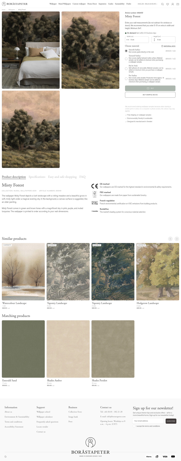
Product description (14, 177)
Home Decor (92, 4)
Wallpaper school (43, 412)
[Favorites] (167, 3)
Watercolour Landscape (14, 303)
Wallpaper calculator (45, 417)
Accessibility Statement (14, 427)
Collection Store (75, 412)
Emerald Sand (9, 380)
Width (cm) (130, 36)
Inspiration (102, 4)
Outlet (128, 4)
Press (70, 422)
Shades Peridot (99, 380)
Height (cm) (157, 36)
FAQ (82, 177)
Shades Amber (54, 380)
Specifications (37, 177)
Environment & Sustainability (17, 417)
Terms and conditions (13, 422)
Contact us (41, 432)
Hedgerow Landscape (148, 303)
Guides (110, 4)
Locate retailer (42, 427)
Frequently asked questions (47, 422)
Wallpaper (53, 4)
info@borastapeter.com (116, 417)
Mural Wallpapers (64, 4)
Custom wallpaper (79, 4)
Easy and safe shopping (62, 177)
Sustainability (119, 4)
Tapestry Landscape (57, 303)
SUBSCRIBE (171, 421)
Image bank (73, 417)
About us (8, 412)
